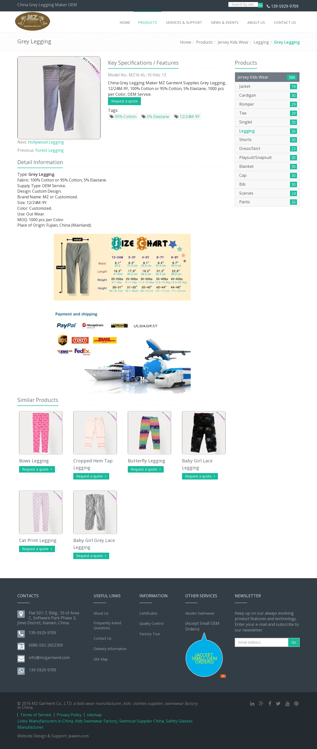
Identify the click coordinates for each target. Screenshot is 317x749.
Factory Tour (149, 633)
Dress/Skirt (249, 148)
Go (260, 5)
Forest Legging (49, 150)
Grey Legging (287, 42)
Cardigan (247, 95)
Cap (242, 175)
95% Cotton (123, 116)
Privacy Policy (69, 715)
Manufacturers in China (51, 721)
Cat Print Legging (37, 540)
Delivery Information (110, 648)
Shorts (245, 139)
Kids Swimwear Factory (96, 721)
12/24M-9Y (187, 116)
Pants (244, 202)
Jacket (244, 86)
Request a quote (124, 101)
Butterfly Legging (146, 461)
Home (185, 42)
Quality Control (151, 623)
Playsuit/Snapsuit (255, 157)
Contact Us (102, 638)
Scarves (246, 193)
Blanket (246, 166)
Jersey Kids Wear (233, 42)
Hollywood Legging (46, 142)
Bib (242, 184)
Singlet (245, 122)
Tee (242, 113)
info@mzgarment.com (49, 657)
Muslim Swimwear (199, 613)
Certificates (148, 613)
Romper (246, 104)
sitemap (94, 715)
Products (204, 42)
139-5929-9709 (284, 6)
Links (22, 721)
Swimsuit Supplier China (141, 721)
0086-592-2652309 (46, 645)
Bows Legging (34, 461)
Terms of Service (35, 715)
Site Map (101, 659)
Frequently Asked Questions (107, 625)
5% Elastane (155, 116)
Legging (261, 42)
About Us (101, 613)
